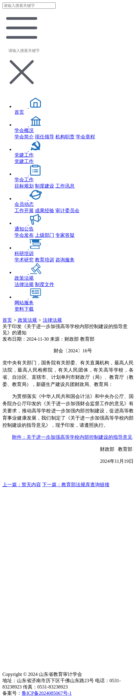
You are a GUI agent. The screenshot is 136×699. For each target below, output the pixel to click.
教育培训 (44, 259)
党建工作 (24, 161)
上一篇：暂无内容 (21, 484)
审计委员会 (67, 210)
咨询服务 (65, 259)
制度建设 (44, 185)
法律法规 (24, 284)
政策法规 (27, 320)
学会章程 (85, 136)
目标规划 (24, 185)
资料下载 (24, 309)
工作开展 (24, 210)
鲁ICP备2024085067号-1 (47, 693)
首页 (7, 320)
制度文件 (44, 284)
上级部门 (44, 235)
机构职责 (65, 136)
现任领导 (44, 136)
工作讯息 (65, 185)
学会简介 (24, 136)
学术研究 (24, 259)
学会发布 (24, 235)
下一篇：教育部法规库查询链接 (76, 484)
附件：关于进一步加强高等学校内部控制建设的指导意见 (72, 437)
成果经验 (44, 210)
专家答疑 (65, 235)
